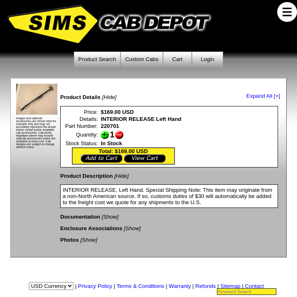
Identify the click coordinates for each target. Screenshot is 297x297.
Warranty (180, 286)
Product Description (86, 176)
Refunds (206, 286)
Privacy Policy (95, 286)
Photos (69, 240)
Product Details (80, 97)
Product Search (97, 59)
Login (207, 59)
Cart (177, 59)
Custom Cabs (141, 59)
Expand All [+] (263, 96)
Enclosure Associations (91, 228)
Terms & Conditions (141, 286)
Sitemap (230, 286)
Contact (254, 286)
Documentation (80, 217)
